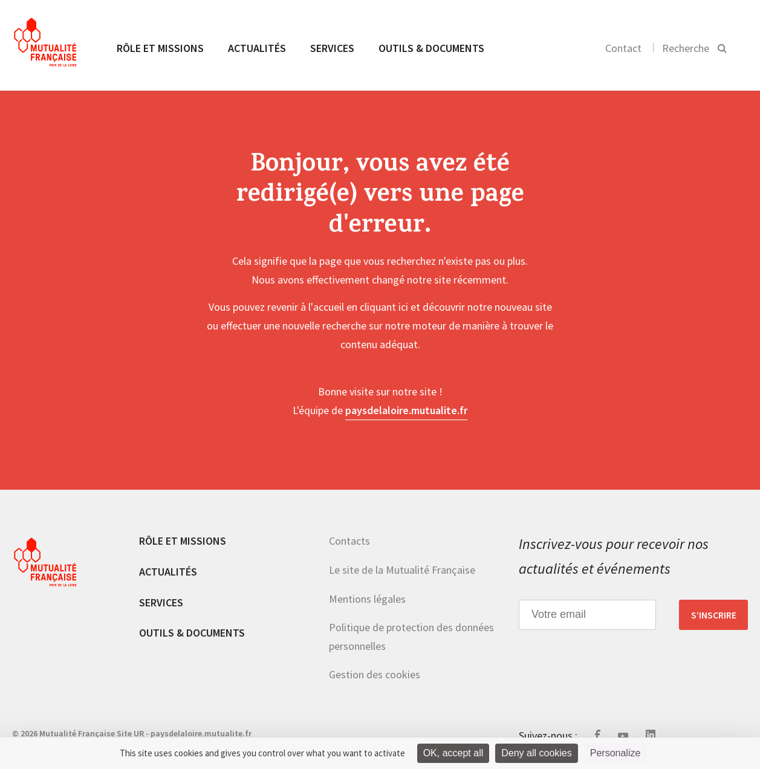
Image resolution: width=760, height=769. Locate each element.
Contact (623, 48)
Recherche (685, 48)
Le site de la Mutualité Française (402, 570)
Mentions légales (367, 599)
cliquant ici (384, 307)
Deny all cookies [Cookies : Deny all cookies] (536, 753)
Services (332, 48)
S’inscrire (713, 615)
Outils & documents (431, 48)
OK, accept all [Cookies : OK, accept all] (453, 753)
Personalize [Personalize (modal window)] (615, 753)
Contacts (349, 541)
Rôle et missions (160, 48)
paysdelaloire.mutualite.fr (406, 410)
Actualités (257, 48)
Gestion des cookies (374, 674)
